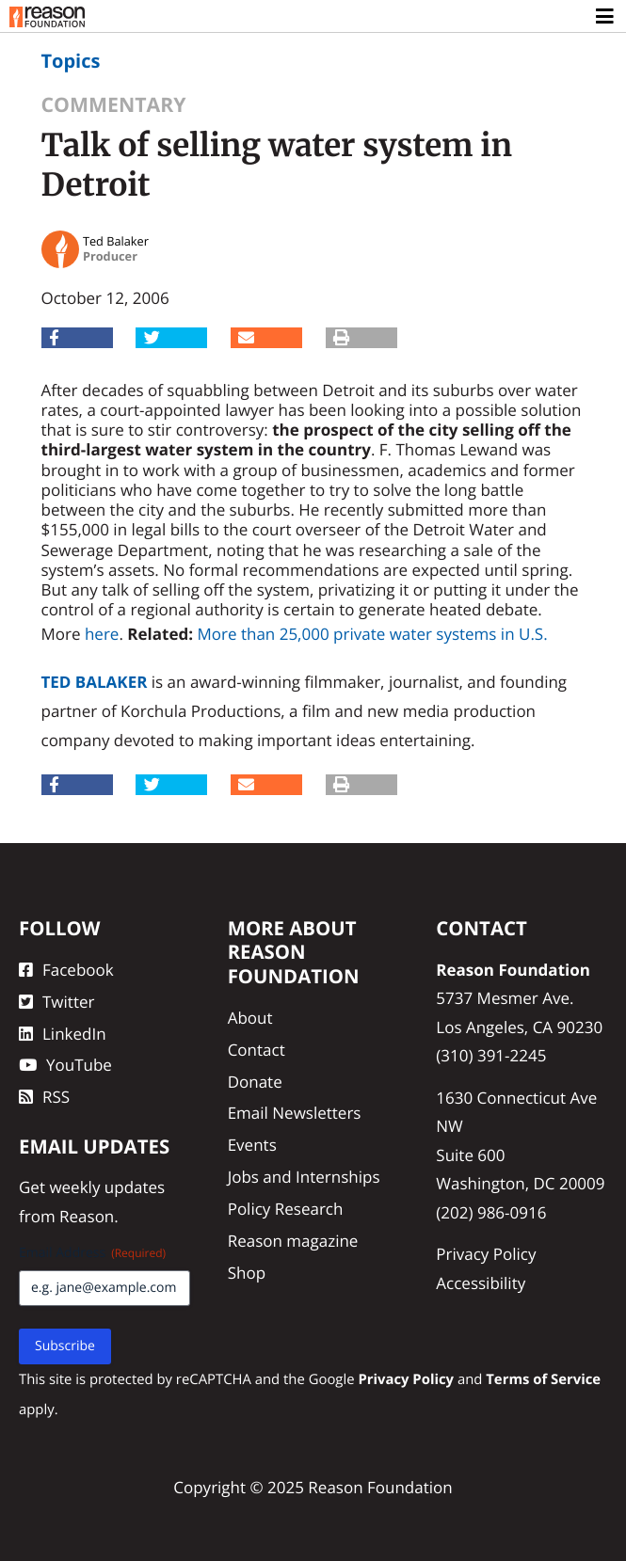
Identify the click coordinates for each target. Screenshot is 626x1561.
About (250, 1017)
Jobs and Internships (304, 1176)
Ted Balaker (94, 682)
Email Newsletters (294, 1112)
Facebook (66, 969)
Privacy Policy (486, 1254)
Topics (71, 60)
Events (252, 1144)
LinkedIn (62, 1033)
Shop (246, 1272)
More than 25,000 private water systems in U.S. (372, 634)
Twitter (56, 1001)
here (102, 634)
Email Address (92, 1253)
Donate (255, 1081)
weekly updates (107, 1187)
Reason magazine (293, 1240)
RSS (44, 1096)
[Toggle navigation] (606, 17)
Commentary (113, 105)
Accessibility (480, 1283)
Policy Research (286, 1208)
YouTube (65, 1064)
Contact (256, 1049)
